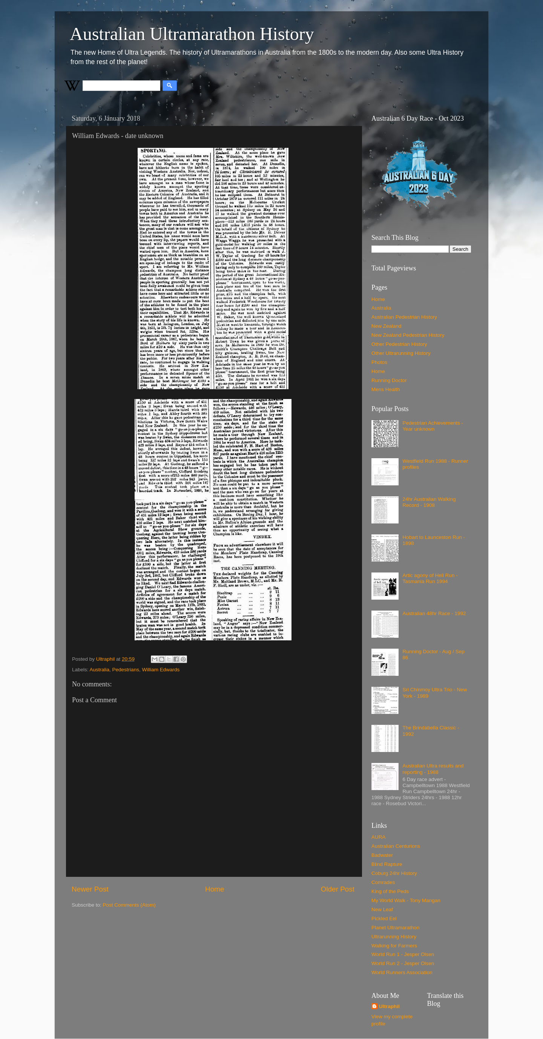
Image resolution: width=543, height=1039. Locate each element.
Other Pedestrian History (399, 344)
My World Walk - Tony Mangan (405, 900)
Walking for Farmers (394, 945)
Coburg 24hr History (394, 873)
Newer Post (90, 889)
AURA (378, 837)
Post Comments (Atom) (129, 905)
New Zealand (386, 326)
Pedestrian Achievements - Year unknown (432, 426)
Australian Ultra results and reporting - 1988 (432, 769)
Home (214, 889)
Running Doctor (389, 380)
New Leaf (382, 909)
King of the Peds (390, 891)
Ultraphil (389, 1006)
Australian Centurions (395, 846)
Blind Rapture (386, 864)
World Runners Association (402, 972)
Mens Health (385, 389)
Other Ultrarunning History (401, 353)
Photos (379, 362)
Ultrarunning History (393, 936)
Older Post (337, 889)
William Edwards (160, 669)
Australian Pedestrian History (404, 317)
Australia (100, 669)
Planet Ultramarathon (395, 927)
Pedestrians (125, 669)
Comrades (383, 882)
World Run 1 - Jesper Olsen (402, 954)
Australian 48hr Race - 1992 (434, 613)
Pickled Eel (384, 918)
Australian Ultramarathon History (192, 34)
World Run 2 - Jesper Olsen (402, 963)
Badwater (382, 855)
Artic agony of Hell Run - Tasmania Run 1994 (429, 578)
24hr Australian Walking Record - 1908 (429, 502)
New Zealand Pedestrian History (408, 335)
